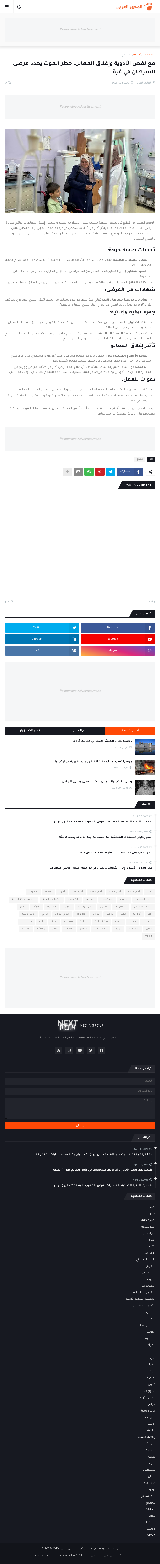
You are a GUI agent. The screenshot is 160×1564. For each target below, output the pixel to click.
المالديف (51, 907)
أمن (150, 914)
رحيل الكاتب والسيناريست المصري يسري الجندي (97, 781)
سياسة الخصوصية (42, 1556)
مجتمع (126, 55)
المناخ (23, 907)
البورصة (90, 899)
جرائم (45, 914)
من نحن (109, 1556)
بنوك (123, 914)
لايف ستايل (101, 929)
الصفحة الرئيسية (144, 55)
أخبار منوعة (96, 892)
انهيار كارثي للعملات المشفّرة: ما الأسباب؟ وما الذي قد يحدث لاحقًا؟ (105, 837)
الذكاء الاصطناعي (143, 907)
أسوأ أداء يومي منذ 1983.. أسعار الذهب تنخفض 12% (116, 853)
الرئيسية (125, 1556)
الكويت (66, 907)
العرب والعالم (85, 907)
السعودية (121, 907)
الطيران (104, 907)
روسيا (132, 921)
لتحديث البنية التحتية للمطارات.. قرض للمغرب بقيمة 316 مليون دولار (103, 822)
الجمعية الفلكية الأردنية (23, 899)
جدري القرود (62, 914)
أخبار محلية (115, 892)
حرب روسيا (28, 914)
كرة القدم (134, 929)
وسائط (41, 929)
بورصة (110, 914)
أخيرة (62, 892)
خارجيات (147, 921)
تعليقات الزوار (30, 730)
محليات (69, 929)
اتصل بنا (92, 1556)
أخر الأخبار (77, 892)
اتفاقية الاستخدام (71, 1556)
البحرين (124, 899)
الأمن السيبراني (143, 899)
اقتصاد (48, 892)
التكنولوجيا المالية (51, 899)
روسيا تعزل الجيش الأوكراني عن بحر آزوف (102, 741)
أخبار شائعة (130, 730)
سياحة (83, 921)
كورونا (118, 929)
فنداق (149, 929)
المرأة (36, 907)
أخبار (149, 892)
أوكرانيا (137, 914)
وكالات (26, 929)
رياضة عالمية (101, 921)
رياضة (118, 921)
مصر (55, 929)
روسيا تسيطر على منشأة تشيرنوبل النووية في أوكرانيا (93, 761)
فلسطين (26, 921)
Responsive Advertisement (80, 29)
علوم (41, 921)
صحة (54, 921)
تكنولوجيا (81, 914)
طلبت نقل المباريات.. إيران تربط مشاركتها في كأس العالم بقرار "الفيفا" (102, 1170)
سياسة (68, 921)
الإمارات (33, 892)
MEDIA (148, 936)
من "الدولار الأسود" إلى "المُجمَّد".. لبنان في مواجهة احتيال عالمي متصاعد (101, 868)
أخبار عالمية (134, 892)
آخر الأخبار (80, 730)
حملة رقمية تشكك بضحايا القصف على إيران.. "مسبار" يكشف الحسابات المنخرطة (94, 1154)
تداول (96, 914)
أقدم (10, 601)
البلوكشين (107, 899)
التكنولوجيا (73, 899)
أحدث (149, 601)
